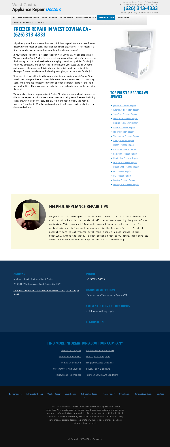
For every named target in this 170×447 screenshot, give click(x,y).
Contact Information (71, 362)
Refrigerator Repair (29, 17)
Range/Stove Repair (22, 22)
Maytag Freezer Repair (124, 180)
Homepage (15, 394)
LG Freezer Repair (122, 176)
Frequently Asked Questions (99, 362)
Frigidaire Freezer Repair (125, 123)
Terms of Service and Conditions (102, 375)
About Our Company (71, 350)
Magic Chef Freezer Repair (126, 167)
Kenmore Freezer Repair (125, 149)
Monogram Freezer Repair (126, 184)
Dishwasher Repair (86, 17)
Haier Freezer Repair (123, 132)
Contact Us (41, 22)
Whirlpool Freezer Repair (125, 118)
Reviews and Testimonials (68, 375)
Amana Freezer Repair (124, 127)
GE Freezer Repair (122, 171)
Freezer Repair (106, 17)
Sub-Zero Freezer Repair (125, 114)
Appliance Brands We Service (100, 350)
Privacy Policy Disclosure (98, 369)
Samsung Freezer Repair (125, 154)
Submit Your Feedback (70, 356)
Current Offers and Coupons (67, 369)
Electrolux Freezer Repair (125, 158)
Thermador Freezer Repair (126, 136)
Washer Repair (49, 17)
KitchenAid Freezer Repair (126, 110)
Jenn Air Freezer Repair (124, 105)
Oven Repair (123, 17)
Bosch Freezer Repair (123, 145)
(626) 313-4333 (95, 279)
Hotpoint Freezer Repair (125, 162)
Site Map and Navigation (98, 356)
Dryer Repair (67, 17)
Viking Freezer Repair (123, 140)
